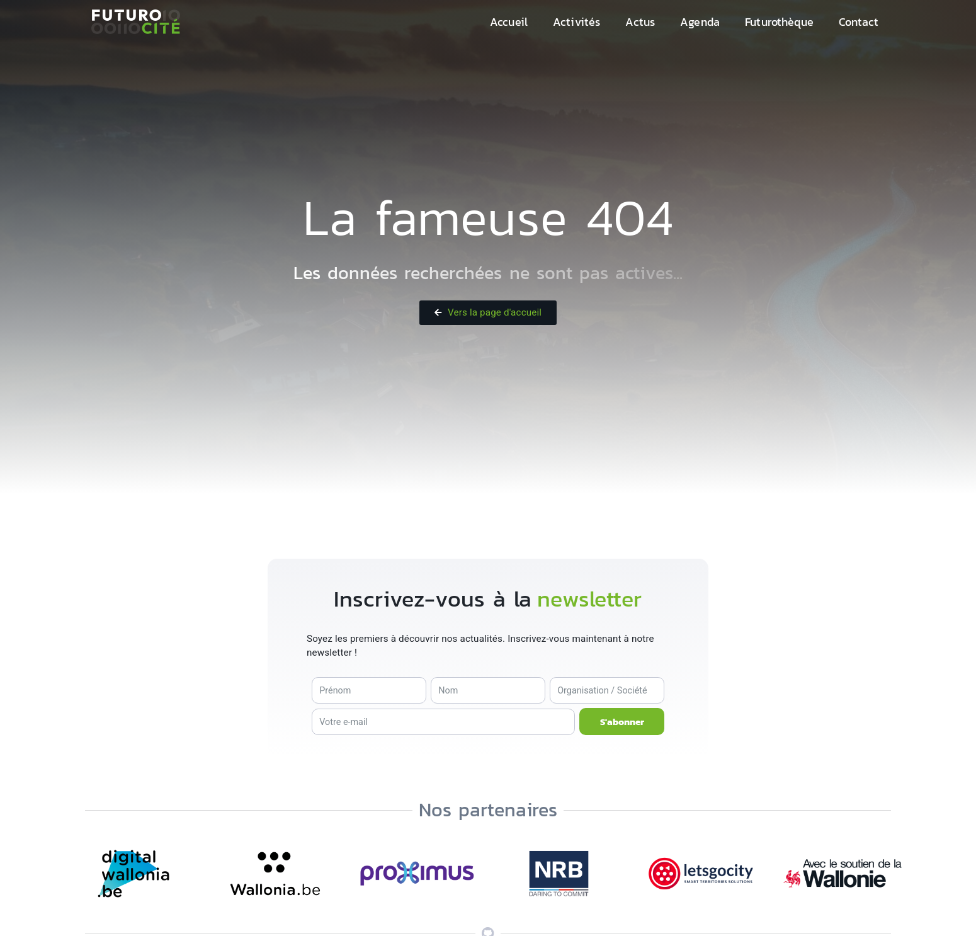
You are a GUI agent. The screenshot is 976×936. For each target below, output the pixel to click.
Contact (858, 22)
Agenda (700, 22)
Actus (640, 22)
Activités (576, 22)
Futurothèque (779, 22)
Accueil (509, 22)
